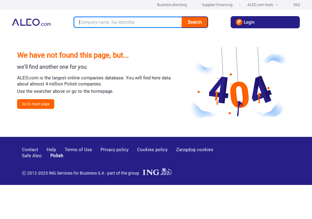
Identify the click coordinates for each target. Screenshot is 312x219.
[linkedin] (258, 158)
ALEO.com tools (262, 4)
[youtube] (235, 159)
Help (51, 149)
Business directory (172, 4)
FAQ (296, 4)
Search (195, 22)
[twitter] (279, 158)
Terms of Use (78, 149)
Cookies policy (152, 149)
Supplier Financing (217, 4)
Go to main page (35, 104)
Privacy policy (115, 149)
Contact (30, 149)
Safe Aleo (32, 155)
